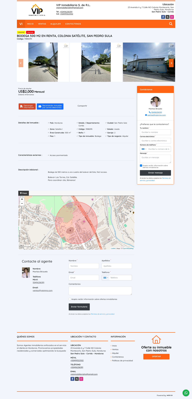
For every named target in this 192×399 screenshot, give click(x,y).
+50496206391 (66, 11)
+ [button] (22, 200)
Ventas (42, 24)
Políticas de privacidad (122, 360)
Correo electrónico (147, 136)
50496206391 (38, 282)
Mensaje (143, 153)
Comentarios (75, 284)
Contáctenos (73, 24)
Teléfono (106, 272)
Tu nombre (144, 128)
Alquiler (55, 24)
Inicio (30, 24)
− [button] (22, 204)
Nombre (73, 260)
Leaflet (113, 248)
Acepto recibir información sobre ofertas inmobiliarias (94, 299)
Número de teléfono (148, 145)
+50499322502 (66, 14)
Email (72, 272)
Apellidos (106, 260)
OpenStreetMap (128, 248)
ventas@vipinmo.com (43, 290)
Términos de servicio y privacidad (102, 314)
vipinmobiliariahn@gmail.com (69, 7)
